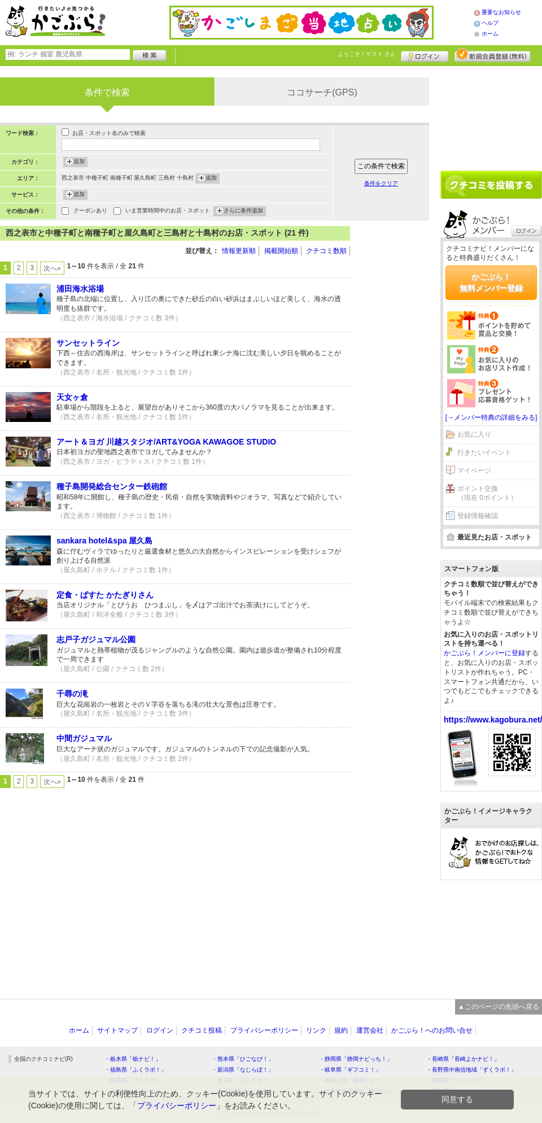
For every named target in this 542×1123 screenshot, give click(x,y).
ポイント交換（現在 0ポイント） (487, 493)
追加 (79, 162)
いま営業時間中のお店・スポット (167, 211)
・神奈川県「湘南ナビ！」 (353, 1080)
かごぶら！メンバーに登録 (484, 653)
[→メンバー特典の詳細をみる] (491, 417)
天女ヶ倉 (72, 397)
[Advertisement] (395, 395)
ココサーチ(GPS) (322, 92)
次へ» (52, 268)
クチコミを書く (491, 185)
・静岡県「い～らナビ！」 (460, 1080)
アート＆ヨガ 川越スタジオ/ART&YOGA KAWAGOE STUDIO (166, 441)
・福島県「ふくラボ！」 (135, 1070)
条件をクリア (381, 183)
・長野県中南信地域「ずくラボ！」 (471, 1070)
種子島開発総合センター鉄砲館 (111, 486)
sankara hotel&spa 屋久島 (104, 540)
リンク (316, 1030)
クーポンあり (90, 211)
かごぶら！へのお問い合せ (432, 1030)
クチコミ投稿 (201, 1030)
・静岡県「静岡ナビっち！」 (355, 1059)
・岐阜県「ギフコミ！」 (350, 1070)
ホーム (490, 34)
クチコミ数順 (326, 251)
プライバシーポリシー (264, 1030)
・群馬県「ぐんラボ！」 (135, 1080)
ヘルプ (490, 23)
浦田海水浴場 (80, 288)
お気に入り (474, 434)
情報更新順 (239, 251)
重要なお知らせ (501, 12)
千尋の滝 (72, 693)
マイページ (474, 471)
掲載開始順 (281, 251)
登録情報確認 (477, 516)
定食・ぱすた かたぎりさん (105, 594)
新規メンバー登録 (492, 54)
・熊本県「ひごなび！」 (243, 1059)
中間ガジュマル (84, 738)
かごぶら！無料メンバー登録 (491, 282)
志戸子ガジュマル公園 (96, 639)
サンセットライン (88, 342)
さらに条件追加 (243, 211)
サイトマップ (117, 1030)
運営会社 (369, 1030)
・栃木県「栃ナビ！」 (132, 1059)
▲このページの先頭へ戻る (498, 1007)
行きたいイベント (484, 452)
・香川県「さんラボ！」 (243, 1080)
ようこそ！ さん (367, 54)
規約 (341, 1030)
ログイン (425, 54)
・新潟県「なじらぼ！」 (243, 1070)
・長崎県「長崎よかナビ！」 (463, 1059)
